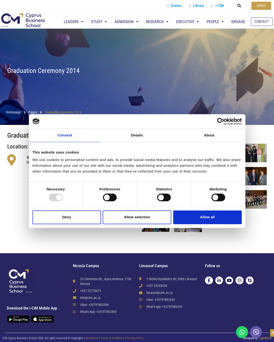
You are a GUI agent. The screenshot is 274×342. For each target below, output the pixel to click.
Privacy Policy (135, 338)
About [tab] (209, 135)
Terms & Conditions (113, 338)
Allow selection (137, 217)
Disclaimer (92, 338)
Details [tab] (137, 135)
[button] (239, 6)
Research (157, 21)
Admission (126, 21)
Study (99, 21)
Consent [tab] (64, 135)
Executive (187, 21)
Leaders (73, 21)
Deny (66, 217)
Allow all (207, 217)
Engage (238, 21)
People (215, 21)
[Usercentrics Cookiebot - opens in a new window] (221, 121)
